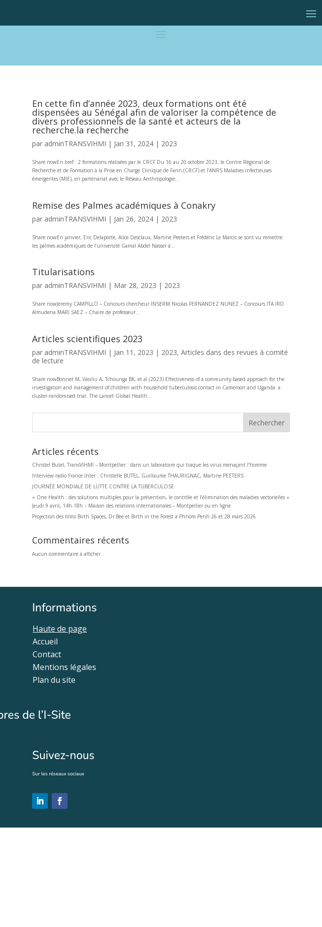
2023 (169, 143)
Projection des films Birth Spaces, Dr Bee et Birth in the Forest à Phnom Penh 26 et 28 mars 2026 (144, 516)
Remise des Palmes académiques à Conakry (123, 205)
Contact (47, 654)
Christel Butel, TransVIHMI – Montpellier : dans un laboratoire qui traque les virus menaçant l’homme (149, 464)
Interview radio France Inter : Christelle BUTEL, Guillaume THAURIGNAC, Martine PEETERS (138, 475)
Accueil (45, 641)
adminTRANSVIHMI (75, 143)
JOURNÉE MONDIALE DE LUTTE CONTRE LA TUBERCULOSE (103, 486)
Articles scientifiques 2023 (87, 339)
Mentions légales (64, 667)
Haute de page (60, 628)
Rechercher (267, 422)
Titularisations (63, 272)
